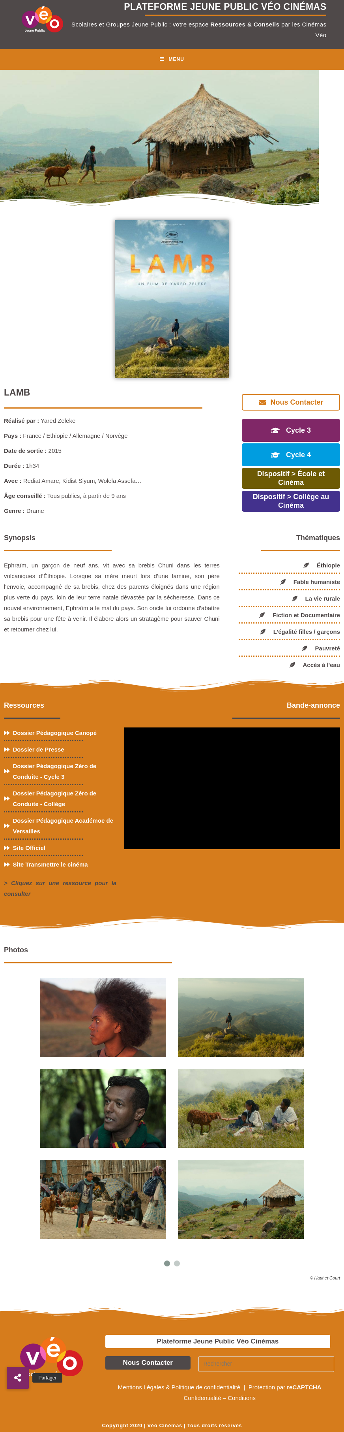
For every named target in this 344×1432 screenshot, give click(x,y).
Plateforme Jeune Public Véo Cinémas (218, 1341)
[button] (18, 1378)
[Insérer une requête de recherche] (266, 1364)
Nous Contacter (148, 1362)
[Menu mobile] (172, 59)
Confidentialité (202, 1397)
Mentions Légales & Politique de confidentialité (180, 1387)
